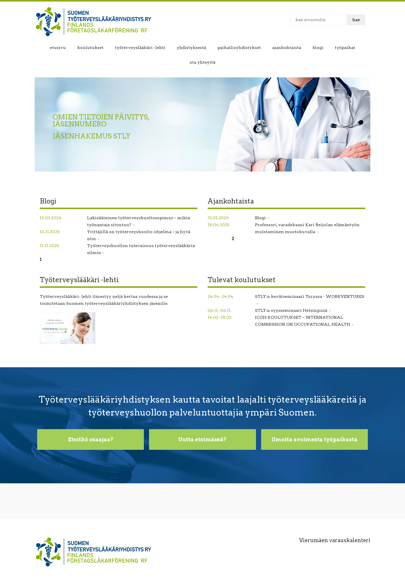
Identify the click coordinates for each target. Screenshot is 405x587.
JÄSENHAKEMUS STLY (91, 136)
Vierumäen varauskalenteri (334, 540)
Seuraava (62, 259)
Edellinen (218, 238)
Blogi (262, 217)
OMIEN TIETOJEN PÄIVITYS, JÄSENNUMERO (101, 120)
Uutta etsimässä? (202, 439)
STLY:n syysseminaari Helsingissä (293, 310)
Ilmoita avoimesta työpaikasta (314, 439)
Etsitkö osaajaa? (90, 439)
